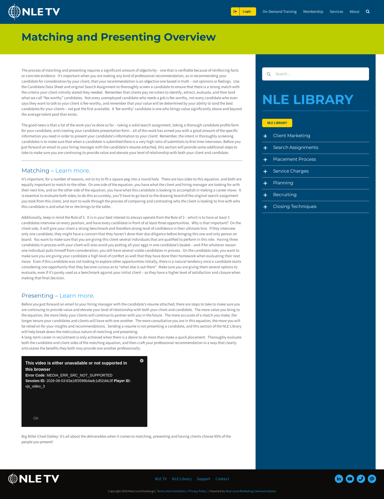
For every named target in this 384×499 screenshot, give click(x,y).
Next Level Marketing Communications (251, 491)
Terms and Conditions (171, 491)
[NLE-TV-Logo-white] (34, 473)
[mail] (372, 479)
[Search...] (315, 74)
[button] (368, 11)
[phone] (361, 479)
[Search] (268, 74)
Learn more (72, 170)
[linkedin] (339, 479)
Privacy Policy (197, 491)
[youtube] (350, 479)
